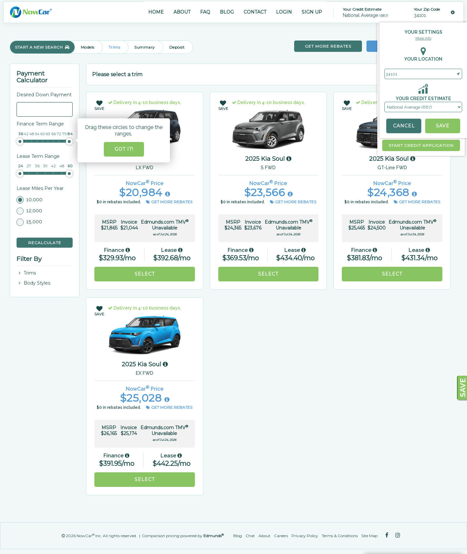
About (264, 535)
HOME (156, 12)
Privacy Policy (305, 535)
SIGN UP (312, 12)
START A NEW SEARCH (42, 47)
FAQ (205, 12)
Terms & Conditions (340, 535)
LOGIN (284, 12)
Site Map (369, 535)
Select (145, 274)
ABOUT (182, 12)
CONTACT (255, 12)
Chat (250, 535)
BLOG (227, 12)
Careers (281, 535)
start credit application (335, 145)
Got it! (123, 149)
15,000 (34, 221)
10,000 (34, 199)
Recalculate (44, 242)
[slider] (20, 141)
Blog (237, 535)
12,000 (34, 210)
